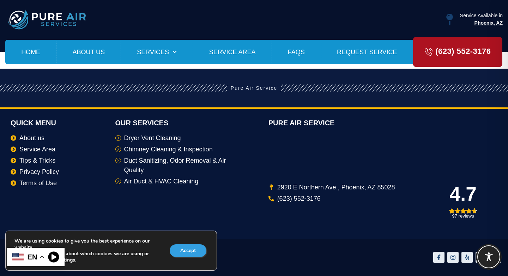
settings (66, 260)
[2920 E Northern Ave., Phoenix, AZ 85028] (382, 158)
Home (30, 52)
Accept (188, 250)
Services (157, 52)
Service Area (232, 52)
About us (88, 52)
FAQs (296, 52)
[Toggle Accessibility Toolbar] (489, 257)
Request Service (367, 52)
